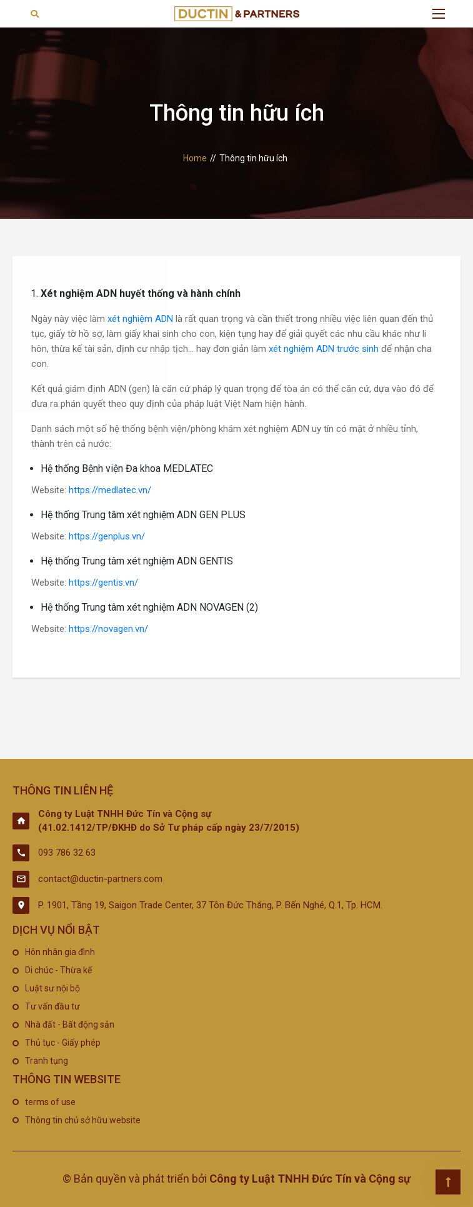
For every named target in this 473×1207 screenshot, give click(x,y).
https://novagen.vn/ (108, 628)
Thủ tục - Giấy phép (63, 1043)
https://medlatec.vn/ (110, 490)
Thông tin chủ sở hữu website (83, 1120)
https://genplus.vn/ (107, 536)
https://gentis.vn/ (103, 582)
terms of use (50, 1102)
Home (195, 158)
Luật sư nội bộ (52, 988)
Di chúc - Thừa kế (58, 970)
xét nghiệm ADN (140, 318)
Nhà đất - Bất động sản (69, 1024)
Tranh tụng (46, 1061)
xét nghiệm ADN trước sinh (324, 348)
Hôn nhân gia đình (60, 952)
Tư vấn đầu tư (52, 1006)
